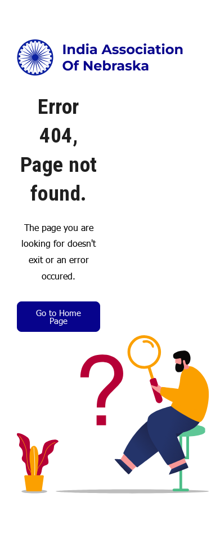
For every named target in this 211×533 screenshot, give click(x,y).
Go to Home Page (58, 316)
